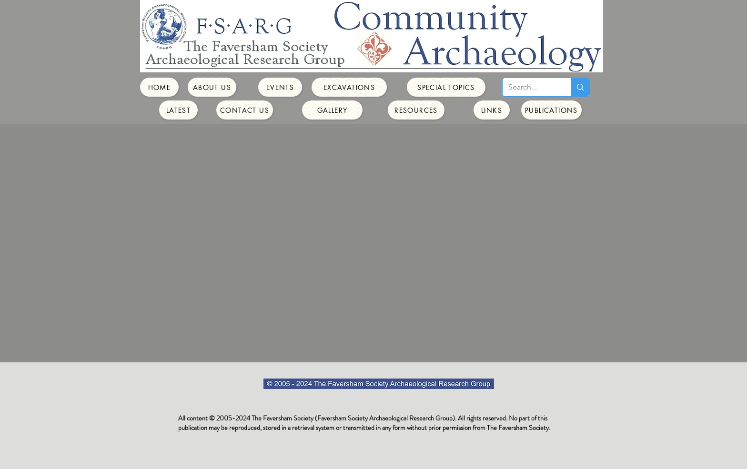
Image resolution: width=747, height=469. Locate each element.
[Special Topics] (446, 87)
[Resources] (416, 110)
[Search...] (529, 87)
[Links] (492, 110)
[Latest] (178, 110)
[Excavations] (349, 87)
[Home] (159, 87)
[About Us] (212, 87)
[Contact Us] (244, 110)
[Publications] (551, 110)
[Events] (280, 87)
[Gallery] (332, 110)
